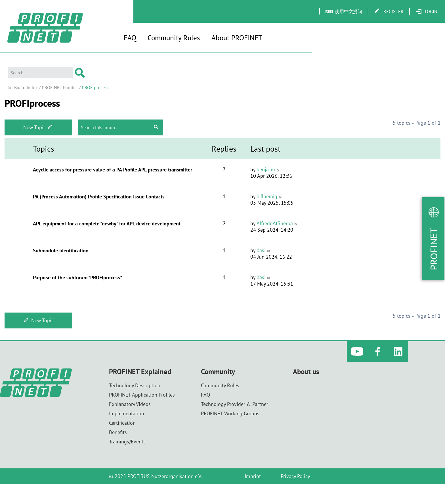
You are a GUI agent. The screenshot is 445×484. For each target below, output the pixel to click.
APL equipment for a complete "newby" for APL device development (106, 223)
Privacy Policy (295, 476)
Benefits (118, 432)
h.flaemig (267, 196)
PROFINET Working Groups (230, 413)
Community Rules (174, 37)
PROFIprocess (32, 103)
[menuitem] (426, 12)
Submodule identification (61, 250)
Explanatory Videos (130, 404)
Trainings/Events (127, 441)
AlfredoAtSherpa (275, 223)
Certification (122, 423)
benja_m (266, 169)
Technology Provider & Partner (234, 404)
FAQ (130, 37)
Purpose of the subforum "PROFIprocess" (77, 277)
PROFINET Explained (140, 371)
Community (218, 371)
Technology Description (134, 385)
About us (306, 371)
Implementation (126, 413)
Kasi (261, 250)
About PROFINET (236, 37)
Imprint (253, 476)
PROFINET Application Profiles (142, 394)
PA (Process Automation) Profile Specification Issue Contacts (99, 196)
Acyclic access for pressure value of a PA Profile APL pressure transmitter (112, 169)
